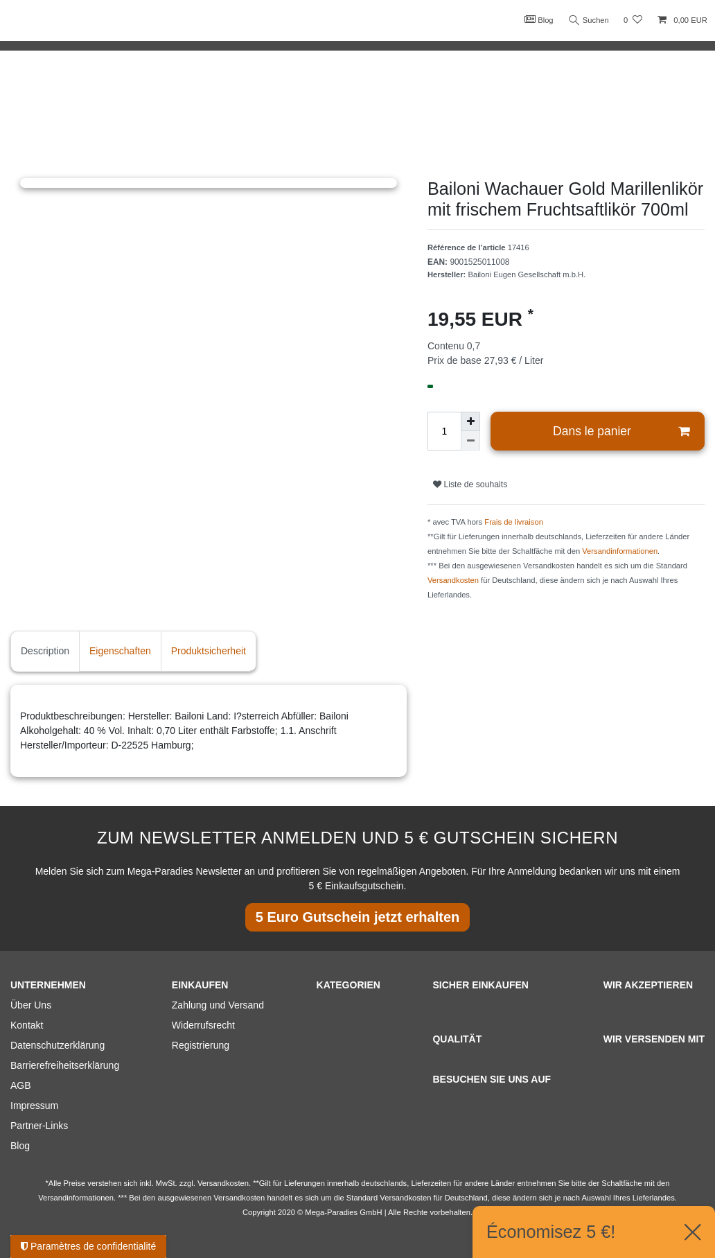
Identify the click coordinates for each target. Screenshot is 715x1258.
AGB (20, 1085)
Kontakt (26, 1025)
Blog (537, 19)
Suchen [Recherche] (588, 20)
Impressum (34, 1105)
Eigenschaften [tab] (120, 650)
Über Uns (30, 1005)
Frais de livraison (513, 522)
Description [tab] (45, 650)
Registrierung (200, 1045)
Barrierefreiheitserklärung (64, 1065)
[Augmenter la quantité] (470, 421)
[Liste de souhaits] (633, 20)
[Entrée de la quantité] (444, 431)
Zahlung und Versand (218, 1005)
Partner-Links (39, 1125)
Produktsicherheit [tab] (208, 650)
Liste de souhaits (470, 484)
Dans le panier (621, 431)
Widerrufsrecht (203, 1025)
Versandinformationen (619, 551)
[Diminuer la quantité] (470, 441)
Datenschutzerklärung (57, 1045)
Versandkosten (453, 580)
